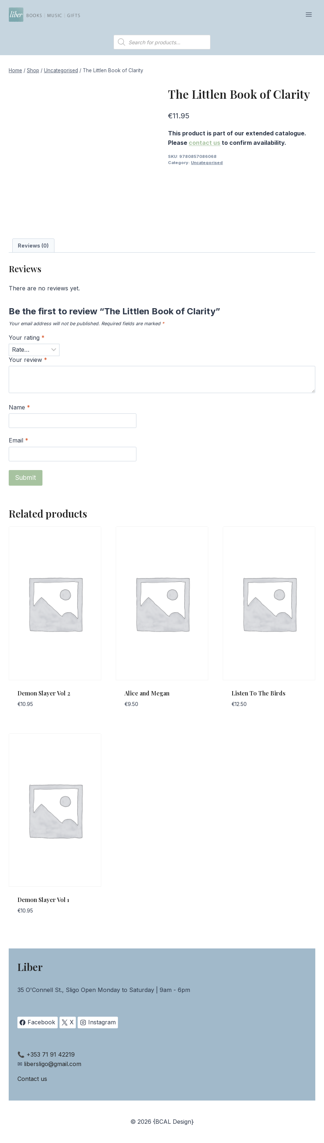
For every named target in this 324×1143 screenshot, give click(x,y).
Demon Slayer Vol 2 (43, 693)
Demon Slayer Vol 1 (43, 899)
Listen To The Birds (258, 693)
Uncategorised (207, 162)
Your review (28, 359)
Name (19, 407)
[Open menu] (308, 14)
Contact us (32, 1078)
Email (18, 440)
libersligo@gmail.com (52, 1064)
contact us (204, 142)
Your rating (27, 337)
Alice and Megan (146, 693)
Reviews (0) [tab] (33, 245)
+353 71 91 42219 (50, 1054)
